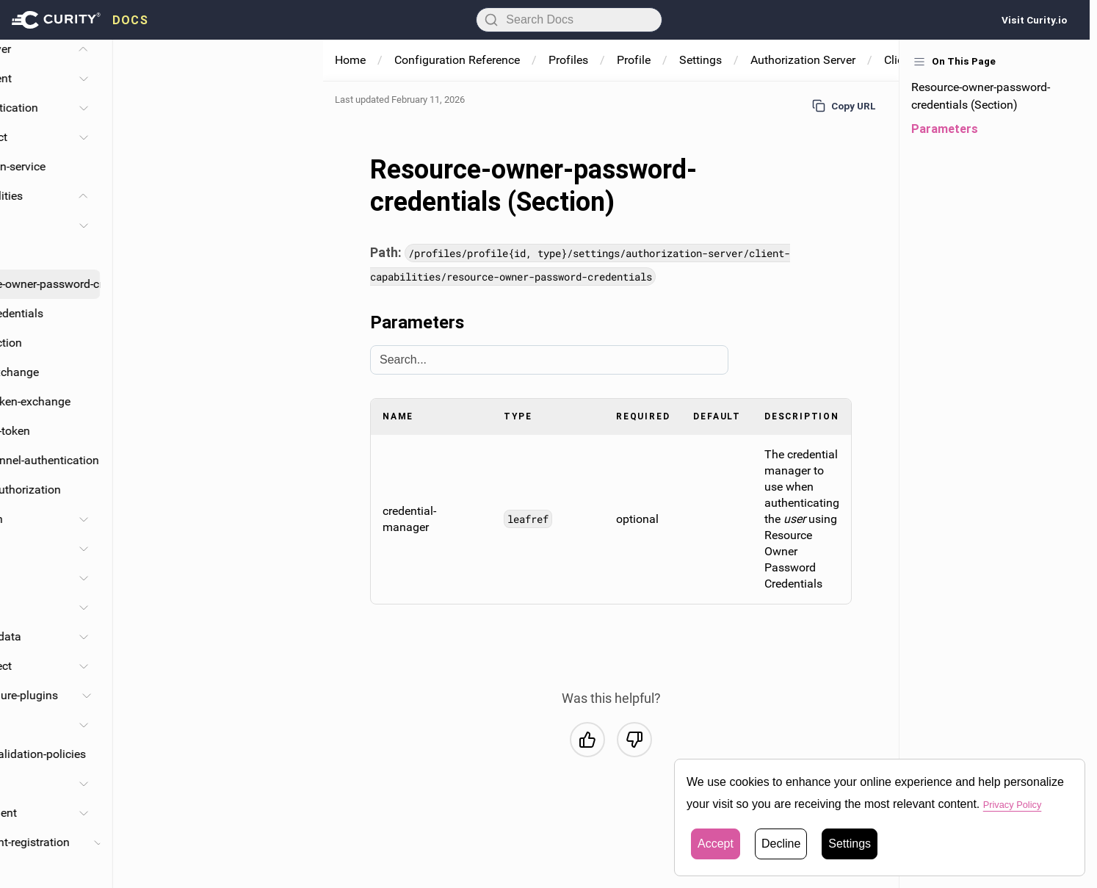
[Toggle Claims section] (294, 607)
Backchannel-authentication (236, 460)
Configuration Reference (457, 60)
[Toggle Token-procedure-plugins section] (297, 695)
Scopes (160, 578)
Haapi (179, 548)
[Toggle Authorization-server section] (294, 49)
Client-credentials (208, 313)
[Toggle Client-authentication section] (294, 107)
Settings (700, 60)
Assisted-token (202, 431)
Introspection (198, 343)
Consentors (170, 725)
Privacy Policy (1020, 804)
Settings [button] (849, 843)
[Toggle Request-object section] (294, 137)
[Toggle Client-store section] (294, 783)
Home (350, 60)
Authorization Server (802, 60)
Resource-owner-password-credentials (237, 284)
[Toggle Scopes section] (294, 578)
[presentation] (80, 20)
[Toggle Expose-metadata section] (294, 636)
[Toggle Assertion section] (294, 519)
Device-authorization (217, 490)
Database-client (181, 78)
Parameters (944, 128)
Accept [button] (716, 843)
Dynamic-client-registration (210, 842)
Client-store (170, 783)
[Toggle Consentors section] (294, 724)
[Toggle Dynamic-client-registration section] (308, 842)
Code (177, 225)
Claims (159, 607)
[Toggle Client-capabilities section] (294, 196)
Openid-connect (181, 666)
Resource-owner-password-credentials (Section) (980, 96)
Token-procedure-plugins (204, 695)
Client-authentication (194, 108)
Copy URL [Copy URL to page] (844, 105)
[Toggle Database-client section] (294, 78)
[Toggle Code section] (294, 225)
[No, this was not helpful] (634, 739)
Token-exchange (206, 372)
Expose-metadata (186, 636)
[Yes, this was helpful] (587, 739)
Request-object (179, 137)
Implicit (183, 254)
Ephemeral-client (184, 813)
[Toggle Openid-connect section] (294, 666)
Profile (634, 60)
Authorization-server (169, 49)
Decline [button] (780, 843)
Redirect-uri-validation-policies (218, 754)
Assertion (188, 519)
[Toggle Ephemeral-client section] (294, 813)
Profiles (568, 60)
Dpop (155, 871)
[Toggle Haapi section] (294, 548)
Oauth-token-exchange (222, 401)
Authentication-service (198, 166)
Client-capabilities (187, 196)
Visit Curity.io (1034, 19)
